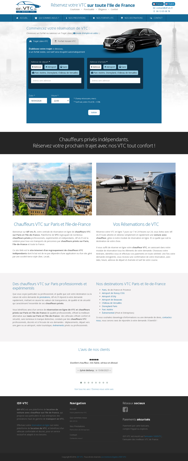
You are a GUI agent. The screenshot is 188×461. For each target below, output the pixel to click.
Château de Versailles (112, 303)
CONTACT (156, 18)
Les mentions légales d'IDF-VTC (113, 457)
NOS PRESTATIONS (76, 18)
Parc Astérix (107, 309)
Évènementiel (108, 312)
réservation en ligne (40, 425)
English (169, 4)
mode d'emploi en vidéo (85, 33)
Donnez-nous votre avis (103, 389)
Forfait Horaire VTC (65, 41)
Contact (73, 434)
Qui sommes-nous (78, 417)
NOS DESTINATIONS (132, 18)
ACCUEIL (22, 18)
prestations (45, 297)
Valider (94, 112)
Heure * (54, 95)
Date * (32, 95)
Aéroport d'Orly (109, 296)
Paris (104, 289)
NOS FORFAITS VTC (103, 18)
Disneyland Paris (109, 306)
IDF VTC (80, 457)
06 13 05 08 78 (161, 11)
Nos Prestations (77, 426)
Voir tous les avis (82, 389)
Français (158, 4)
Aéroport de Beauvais (112, 299)
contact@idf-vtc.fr (162, 8)
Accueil (73, 409)
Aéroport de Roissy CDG (113, 293)
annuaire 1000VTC (153, 436)
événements (58, 325)
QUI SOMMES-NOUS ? (47, 18)
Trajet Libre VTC (38, 41)
